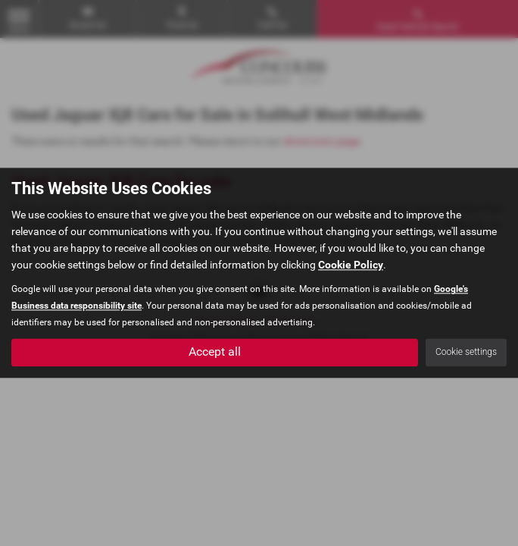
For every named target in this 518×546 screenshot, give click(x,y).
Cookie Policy (350, 265)
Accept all (215, 352)
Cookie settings (466, 352)
